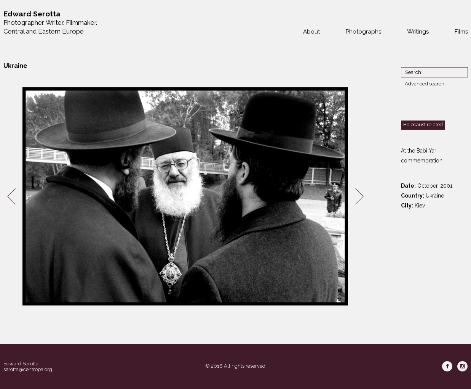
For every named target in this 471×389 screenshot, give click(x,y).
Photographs (363, 31)
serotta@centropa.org (27, 369)
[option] (185, 196)
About (311, 31)
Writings (418, 31)
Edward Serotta (20, 363)
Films (461, 31)
